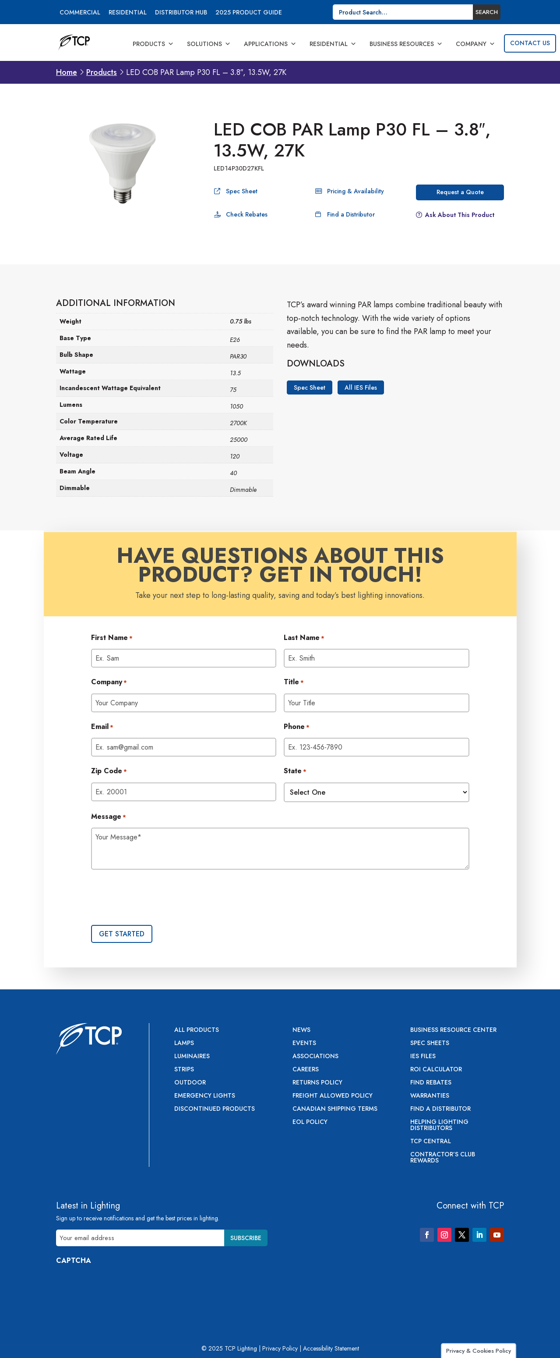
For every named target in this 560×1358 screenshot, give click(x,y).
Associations (315, 1056)
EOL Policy (310, 1122)
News (301, 1030)
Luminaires (192, 1056)
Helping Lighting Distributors (439, 1125)
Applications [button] (270, 44)
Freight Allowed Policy (332, 1096)
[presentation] (157, 898)
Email (102, 727)
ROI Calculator (436, 1070)
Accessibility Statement (331, 1348)
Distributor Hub (181, 13)
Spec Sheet (241, 191)
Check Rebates (247, 214)
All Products (196, 1030)
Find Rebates (430, 1083)
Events (304, 1043)
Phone (297, 727)
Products (153, 44)
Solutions (209, 44)
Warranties (429, 1096)
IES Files (423, 1056)
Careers (305, 1070)
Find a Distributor (351, 214)
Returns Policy (317, 1083)
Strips (184, 1070)
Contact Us (530, 43)
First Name (112, 638)
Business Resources (406, 44)
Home (66, 72)
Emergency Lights (204, 1096)
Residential (128, 13)
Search (486, 12)
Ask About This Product (459, 214)
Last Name (304, 638)
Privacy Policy (280, 1348)
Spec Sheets (429, 1043)
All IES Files (361, 387)
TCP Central (430, 1141)
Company (475, 44)
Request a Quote (460, 192)
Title (294, 682)
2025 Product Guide (248, 13)
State (295, 771)
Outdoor (190, 1083)
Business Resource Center (453, 1030)
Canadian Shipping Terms (334, 1109)
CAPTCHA (73, 1260)
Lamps (184, 1043)
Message (108, 817)
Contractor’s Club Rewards (442, 1158)
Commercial (80, 13)
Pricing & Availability (355, 191)
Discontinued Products (214, 1109)
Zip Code (109, 771)
